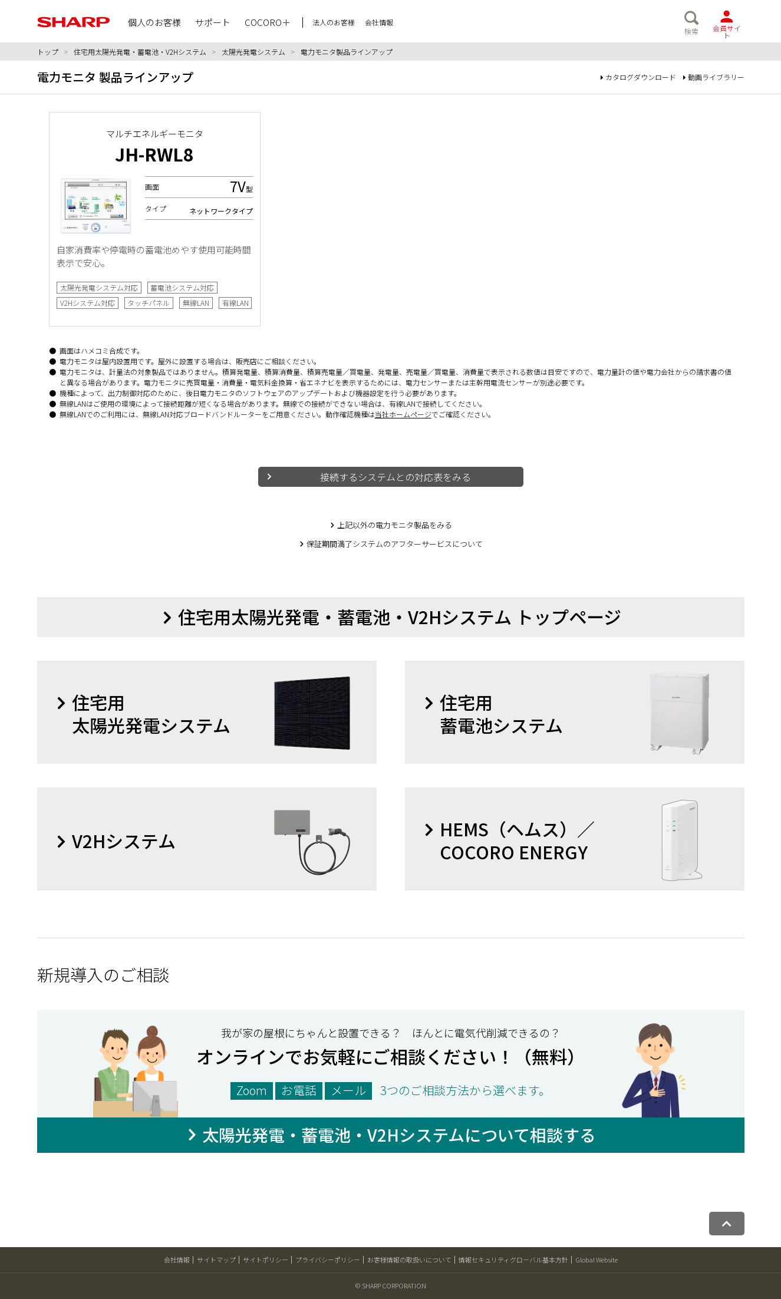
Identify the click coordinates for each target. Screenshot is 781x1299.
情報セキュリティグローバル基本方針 (513, 1260)
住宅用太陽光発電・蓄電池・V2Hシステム (140, 52)
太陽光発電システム (253, 52)
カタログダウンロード (638, 77)
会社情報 (177, 1260)
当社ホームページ (403, 414)
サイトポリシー (265, 1260)
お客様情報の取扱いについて (409, 1260)
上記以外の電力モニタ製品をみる (394, 524)
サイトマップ (216, 1260)
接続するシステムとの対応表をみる (395, 477)
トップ (47, 52)
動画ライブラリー (713, 77)
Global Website (596, 1260)
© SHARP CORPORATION (390, 1286)
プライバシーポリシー (327, 1260)
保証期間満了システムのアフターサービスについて (395, 543)
